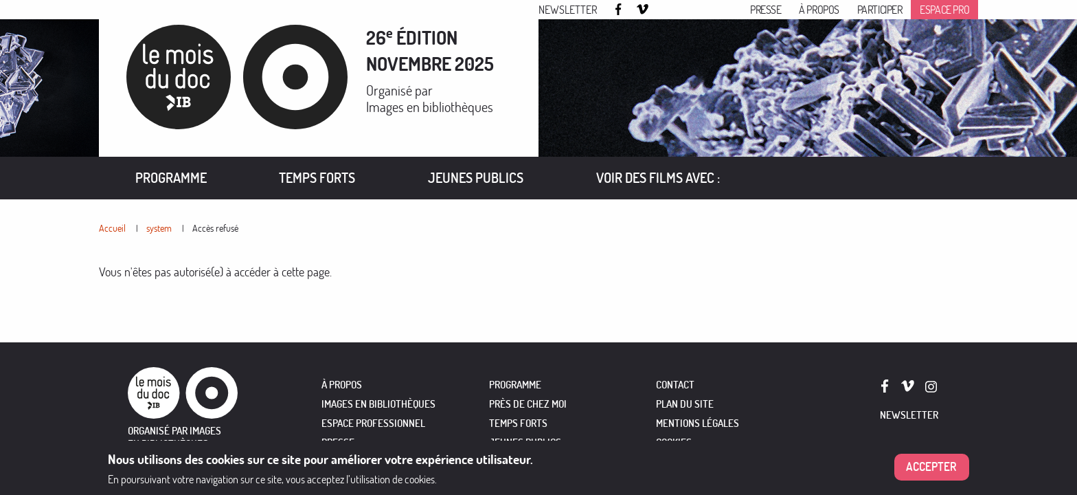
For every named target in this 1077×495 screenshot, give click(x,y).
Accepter (931, 472)
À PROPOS (341, 384)
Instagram (665, 10)
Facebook (620, 9)
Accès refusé (215, 227)
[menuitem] (171, 178)
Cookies (674, 442)
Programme (171, 177)
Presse (766, 9)
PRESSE (337, 442)
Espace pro (944, 9)
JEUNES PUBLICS (525, 442)
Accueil (112, 227)
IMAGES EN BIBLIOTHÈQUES (378, 403)
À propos (819, 9)
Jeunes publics (475, 177)
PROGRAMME (515, 384)
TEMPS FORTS (518, 423)
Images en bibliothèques (429, 107)
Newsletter (567, 9)
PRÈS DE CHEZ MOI (528, 403)
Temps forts (317, 177)
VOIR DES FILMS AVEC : (658, 177)
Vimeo (643, 10)
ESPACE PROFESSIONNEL (373, 423)
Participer (880, 9)
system (159, 227)
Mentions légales (697, 423)
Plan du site (685, 403)
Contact (675, 384)
